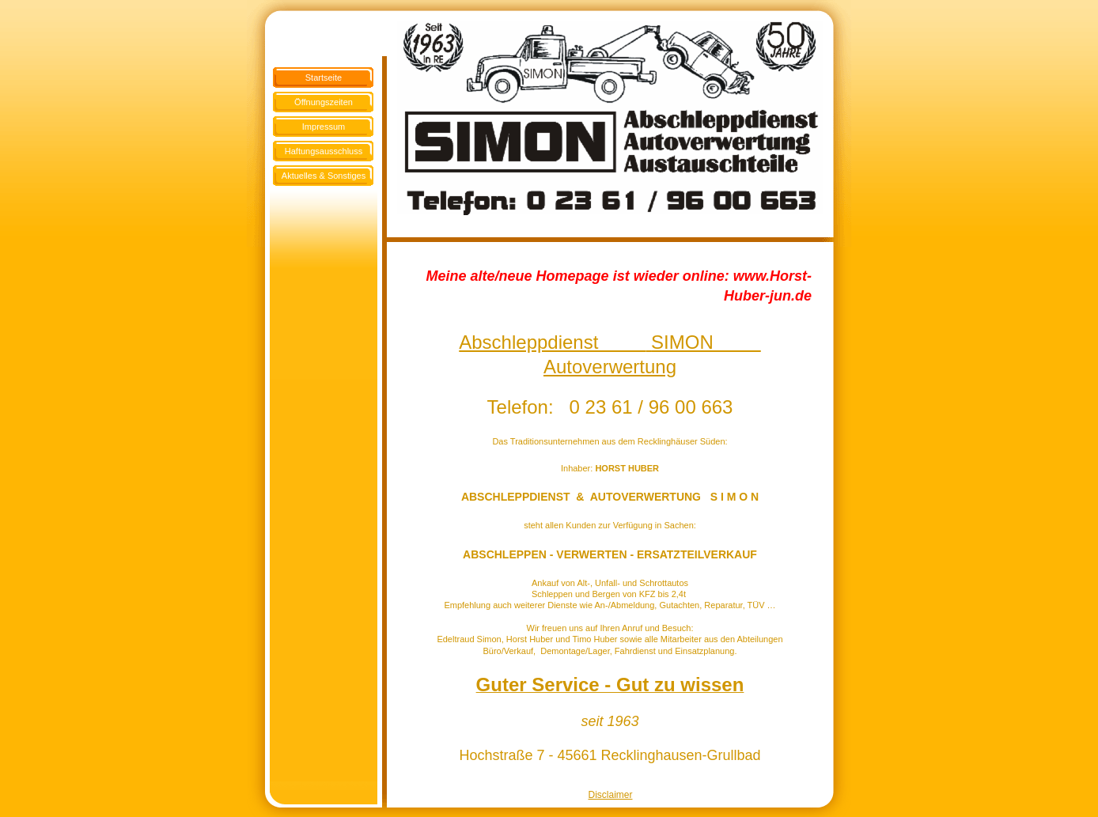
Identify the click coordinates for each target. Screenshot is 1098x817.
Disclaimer (610, 794)
